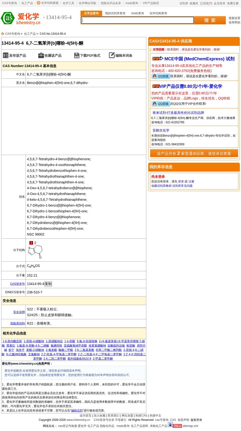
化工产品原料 (139, 426)
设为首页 (85, 415)
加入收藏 (99, 415)
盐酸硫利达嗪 (116, 345)
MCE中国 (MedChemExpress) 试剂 (199, 58)
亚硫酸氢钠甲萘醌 (75, 345)
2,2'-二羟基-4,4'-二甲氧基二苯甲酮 (100, 354)
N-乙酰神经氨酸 (16, 354)
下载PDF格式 (90, 55)
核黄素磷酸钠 (97, 345)
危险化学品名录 (111, 3)
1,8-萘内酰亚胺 (12, 341)
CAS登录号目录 (104, 420)
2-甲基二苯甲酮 (103, 358)
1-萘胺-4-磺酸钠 (34, 341)
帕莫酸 (131, 345)
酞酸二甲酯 (66, 350)
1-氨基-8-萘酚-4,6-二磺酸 (33, 345)
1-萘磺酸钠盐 (54, 341)
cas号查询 (161, 420)
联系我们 (113, 415)
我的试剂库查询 (115, 13)
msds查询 (132, 3)
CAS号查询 (9, 3)
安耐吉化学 (161, 130)
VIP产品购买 (151, 3)
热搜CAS (141, 415)
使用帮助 (234, 22)
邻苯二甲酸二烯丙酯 (109, 350)
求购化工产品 (158, 426)
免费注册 (233, 3)
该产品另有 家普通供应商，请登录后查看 (194, 153)
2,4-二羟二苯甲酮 (54, 358)
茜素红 (11, 345)
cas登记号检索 (67, 426)
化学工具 (68, 3)
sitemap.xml (190, 426)
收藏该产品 (53, 55)
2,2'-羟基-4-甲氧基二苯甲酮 (58, 354)
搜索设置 (234, 18)
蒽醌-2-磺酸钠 (35, 350)
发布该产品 (17, 55)
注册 (191, 181)
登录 (181, 181)
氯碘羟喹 (56, 345)
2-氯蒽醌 (51, 350)
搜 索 (210, 20)
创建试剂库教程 (161, 186)
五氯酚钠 (34, 354)
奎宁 (11, 350)
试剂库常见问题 (182, 186)
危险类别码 (17, 323)
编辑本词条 (123, 55)
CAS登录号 (17, 283)
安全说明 (19, 312)
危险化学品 (107, 426)
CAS (173, 420)
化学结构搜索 (50, 3)
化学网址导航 (87, 3)
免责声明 (183, 420)
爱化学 (82, 426)
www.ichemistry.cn (78, 420)
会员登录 (219, 3)
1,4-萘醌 (69, 341)
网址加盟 (127, 415)
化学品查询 (91, 13)
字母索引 (121, 420)
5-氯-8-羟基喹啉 (87, 341)
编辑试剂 (77, 410)
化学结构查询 (158, 13)
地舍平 (20, 350)
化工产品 (27, 3)
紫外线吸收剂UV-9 (79, 358)
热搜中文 (155, 415)
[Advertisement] (73, 121)
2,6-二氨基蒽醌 (84, 350)
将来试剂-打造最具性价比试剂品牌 (178, 113)
